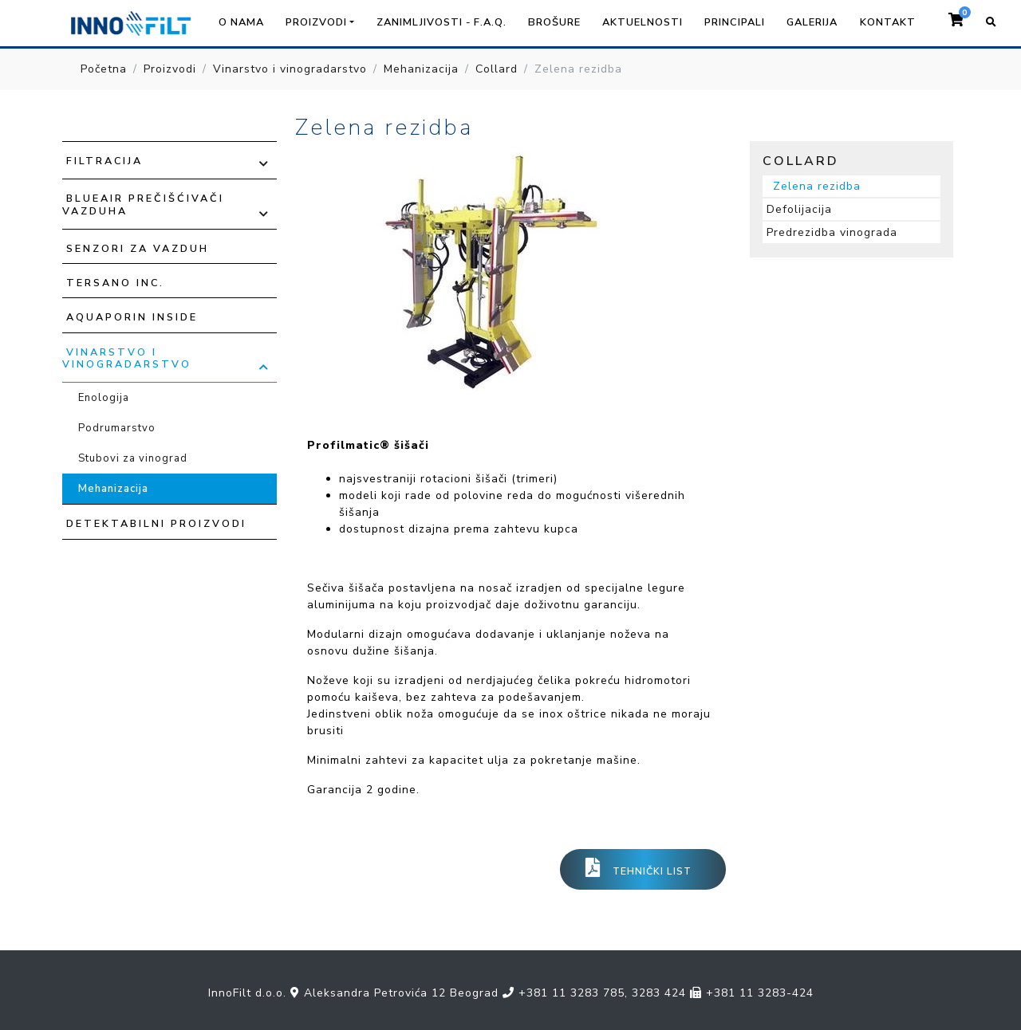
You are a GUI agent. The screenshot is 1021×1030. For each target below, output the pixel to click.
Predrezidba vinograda (832, 232)
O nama (241, 22)
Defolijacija (799, 209)
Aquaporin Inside (132, 317)
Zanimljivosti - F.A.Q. (441, 22)
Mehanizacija (421, 69)
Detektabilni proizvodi (156, 523)
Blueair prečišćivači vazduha (143, 204)
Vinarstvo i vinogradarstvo (290, 69)
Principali (734, 22)
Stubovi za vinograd (132, 458)
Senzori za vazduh (137, 248)
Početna (104, 69)
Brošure (554, 22)
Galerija (812, 22)
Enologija (103, 398)
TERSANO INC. (115, 282)
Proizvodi (170, 69)
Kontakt (888, 22)
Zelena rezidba (817, 186)
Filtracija (104, 160)
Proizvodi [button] (316, 22)
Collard (496, 69)
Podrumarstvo (117, 428)
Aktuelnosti (642, 22)
